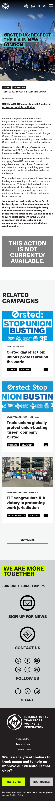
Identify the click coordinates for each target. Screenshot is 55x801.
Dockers (25, 369)
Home (6, 87)
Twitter (18, 661)
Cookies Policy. (16, 795)
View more (27, 539)
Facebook (27, 661)
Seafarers (27, 444)
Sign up (27, 604)
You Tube (37, 661)
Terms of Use (23, 744)
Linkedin (18, 669)
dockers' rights (16, 515)
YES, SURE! (13, 781)
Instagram (27, 669)
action (12, 369)
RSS (37, 669)
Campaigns (19, 87)
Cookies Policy (23, 749)
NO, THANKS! (41, 781)
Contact (27, 636)
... (46, 369)
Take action (44, 6)
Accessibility (22, 738)
